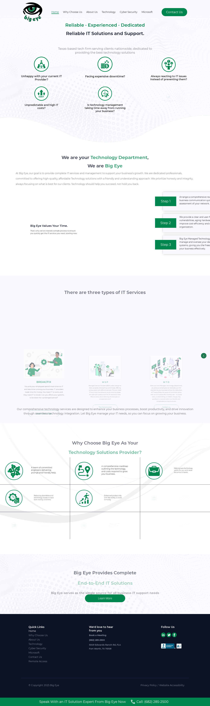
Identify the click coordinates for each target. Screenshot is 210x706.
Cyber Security (128, 12)
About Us (92, 12)
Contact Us (35, 657)
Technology (109, 12)
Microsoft (147, 12)
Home (55, 12)
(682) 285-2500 (97, 640)
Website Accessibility (171, 685)
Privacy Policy (149, 685)
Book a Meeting (97, 635)
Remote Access (38, 661)
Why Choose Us (72, 12)
